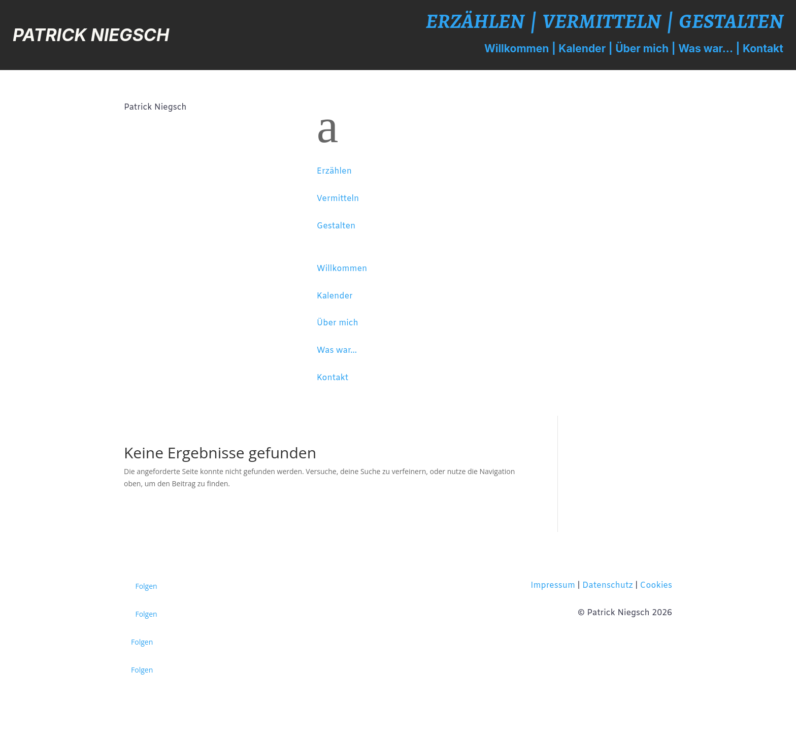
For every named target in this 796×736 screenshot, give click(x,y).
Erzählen (475, 21)
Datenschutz (607, 585)
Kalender (582, 48)
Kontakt (763, 48)
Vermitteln (602, 21)
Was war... (705, 48)
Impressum (552, 585)
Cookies (656, 585)
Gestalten (731, 21)
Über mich (642, 48)
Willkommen (516, 48)
